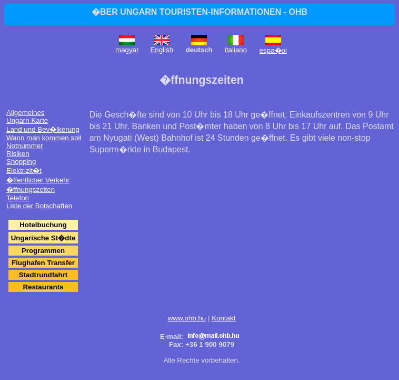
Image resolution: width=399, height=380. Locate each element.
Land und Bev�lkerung (42, 129)
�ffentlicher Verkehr (37, 180)
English (161, 50)
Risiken (17, 154)
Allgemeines (25, 112)
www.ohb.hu (187, 318)
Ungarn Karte (27, 120)
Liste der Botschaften (39, 206)
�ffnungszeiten (30, 189)
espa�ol (273, 50)
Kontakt (223, 318)
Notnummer (24, 146)
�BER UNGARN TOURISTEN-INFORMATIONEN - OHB (199, 11)
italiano (236, 50)
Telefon (17, 198)
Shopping (21, 161)
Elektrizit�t (24, 170)
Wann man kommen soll (43, 138)
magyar (126, 50)
